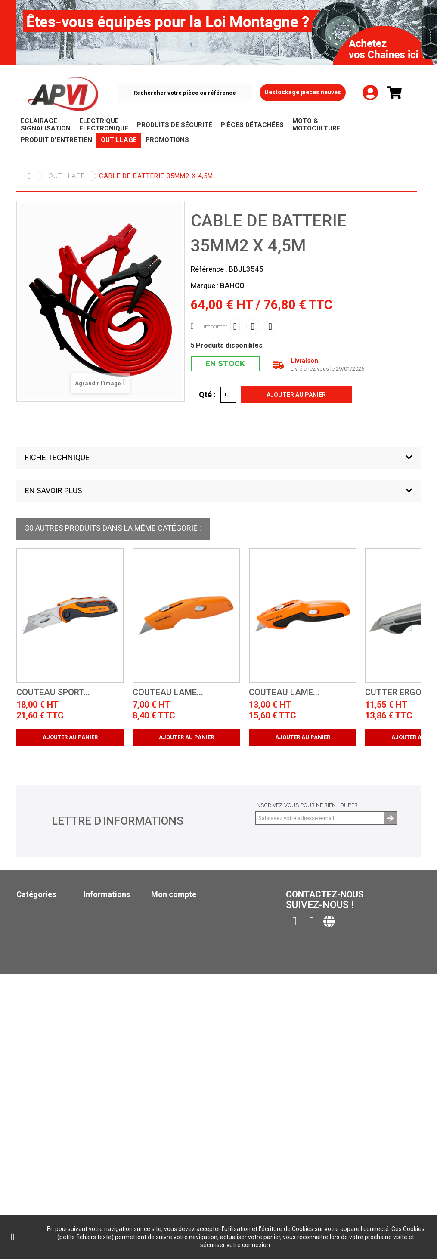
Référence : (209, 269)
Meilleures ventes (111, 931)
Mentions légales (111, 953)
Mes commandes (176, 908)
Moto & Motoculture (48, 1013)
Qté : (207, 394)
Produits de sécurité (47, 946)
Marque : (205, 285)
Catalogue (32, 1055)
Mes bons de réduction (185, 953)
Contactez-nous (109, 942)
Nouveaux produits (113, 919)
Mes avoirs (167, 919)
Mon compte (173, 894)
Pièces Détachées (42, 957)
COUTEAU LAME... (168, 692)
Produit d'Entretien (46, 968)
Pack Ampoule (37, 1024)
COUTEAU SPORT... (53, 692)
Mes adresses (171, 931)
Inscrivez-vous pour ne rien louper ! (307, 805)
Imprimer (215, 326)
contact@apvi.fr (344, 955)
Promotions (34, 1002)
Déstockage (34, 991)
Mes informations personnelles (200, 942)
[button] (218, 458)
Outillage (66, 176)
